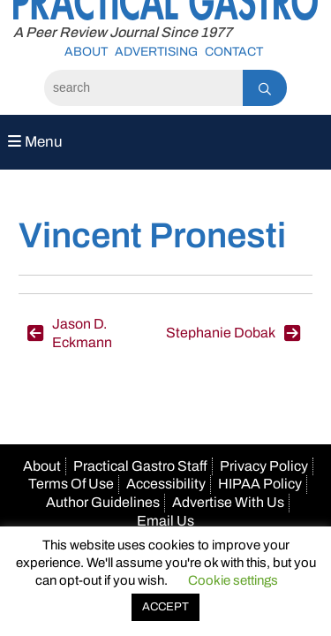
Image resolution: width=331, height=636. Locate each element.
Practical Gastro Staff (140, 465)
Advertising (156, 51)
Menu (35, 141)
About (86, 51)
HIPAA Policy (260, 483)
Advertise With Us (228, 502)
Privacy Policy (264, 465)
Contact (234, 51)
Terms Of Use (71, 483)
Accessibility (166, 483)
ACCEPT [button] (165, 607)
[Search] (143, 88)
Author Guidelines (103, 502)
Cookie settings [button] (233, 580)
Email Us (165, 520)
